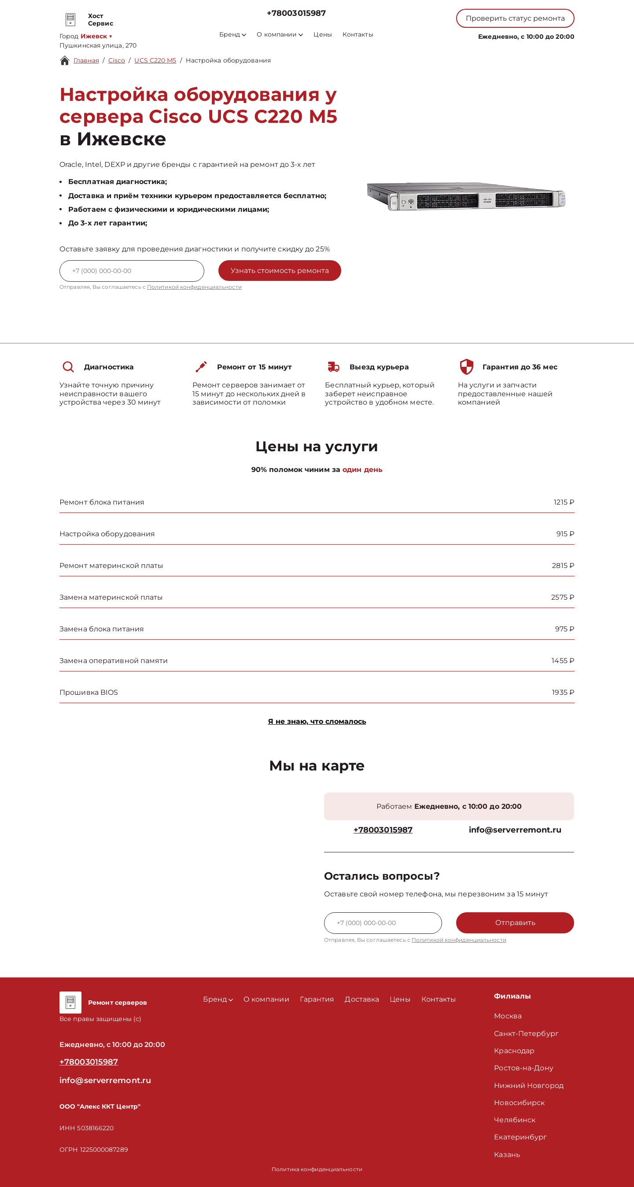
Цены (322, 34)
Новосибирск (519, 1103)
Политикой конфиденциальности (194, 287)
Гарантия (317, 999)
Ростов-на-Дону (523, 1068)
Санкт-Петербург (526, 1033)
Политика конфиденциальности (317, 1169)
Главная (86, 60)
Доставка (362, 999)
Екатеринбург (520, 1137)
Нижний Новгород (529, 1085)
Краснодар (514, 1051)
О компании (280, 34)
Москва (508, 1016)
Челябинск (514, 1120)
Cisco (116, 60)
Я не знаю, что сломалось (317, 721)
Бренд (232, 34)
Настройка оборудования (228, 60)
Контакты (358, 34)
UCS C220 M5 (155, 60)
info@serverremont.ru (515, 830)
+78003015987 (296, 13)
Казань (507, 1154)
